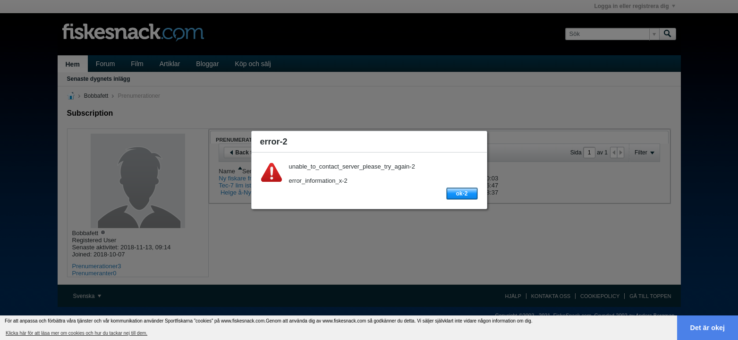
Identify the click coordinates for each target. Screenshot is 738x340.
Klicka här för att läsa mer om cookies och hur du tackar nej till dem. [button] (76, 333)
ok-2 (462, 193)
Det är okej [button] (707, 328)
